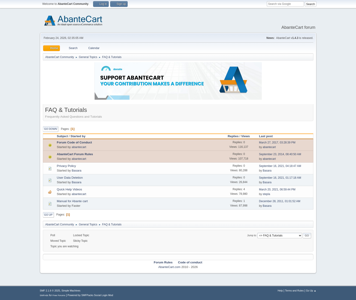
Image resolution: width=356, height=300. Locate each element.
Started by (78, 136)
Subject (62, 136)
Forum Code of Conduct (74, 142)
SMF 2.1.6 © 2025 (50, 290)
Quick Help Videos (69, 189)
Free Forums (59, 295)
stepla (266, 194)
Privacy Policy (66, 166)
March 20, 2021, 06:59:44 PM (277, 189)
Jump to (251, 235)
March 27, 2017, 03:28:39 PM (277, 142)
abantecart (79, 147)
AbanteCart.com (169, 267)
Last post (268, 136)
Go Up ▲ (311, 290)
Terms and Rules (294, 290)
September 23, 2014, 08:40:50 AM (280, 154)
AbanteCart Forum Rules (75, 154)
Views (245, 136)
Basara (76, 170)
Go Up (48, 214)
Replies (233, 136)
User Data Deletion (70, 177)
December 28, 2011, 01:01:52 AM (279, 201)
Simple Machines (71, 290)
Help (280, 290)
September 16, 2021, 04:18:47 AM (280, 166)
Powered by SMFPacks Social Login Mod (90, 295)
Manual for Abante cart (72, 201)
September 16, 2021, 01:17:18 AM (280, 177)
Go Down (50, 129)
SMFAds (44, 295)
